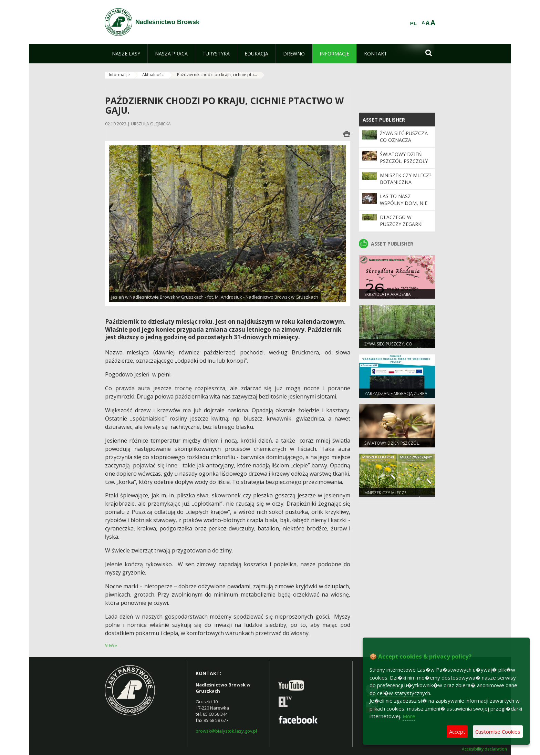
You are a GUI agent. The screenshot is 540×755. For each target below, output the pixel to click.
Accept (457, 731)
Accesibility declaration (484, 749)
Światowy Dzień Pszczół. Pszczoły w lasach (404, 161)
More (409, 716)
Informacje (119, 74)
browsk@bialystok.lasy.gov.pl (226, 731)
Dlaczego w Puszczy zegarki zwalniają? (401, 224)
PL (413, 23)
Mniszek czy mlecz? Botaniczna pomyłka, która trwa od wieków (405, 185)
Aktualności (153, 74)
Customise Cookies (497, 731)
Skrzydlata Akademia (387, 294)
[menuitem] (126, 53)
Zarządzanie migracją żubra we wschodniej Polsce (395, 396)
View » (111, 645)
